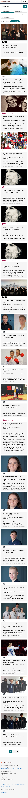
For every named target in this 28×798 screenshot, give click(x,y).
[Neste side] (14, 751)
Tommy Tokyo (15, 21)
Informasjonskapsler (6, 786)
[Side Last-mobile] (17, 751)
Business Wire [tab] (5, 15)
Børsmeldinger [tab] (18, 11)
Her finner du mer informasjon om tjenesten (11, 768)
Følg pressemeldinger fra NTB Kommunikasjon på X (13, 784)
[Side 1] (10, 751)
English (6, 792)
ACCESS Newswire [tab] (6, 17)
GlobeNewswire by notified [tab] (19, 15)
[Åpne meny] (15, 1)
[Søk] (12, 6)
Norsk (2, 792)
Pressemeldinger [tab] (6, 11)
